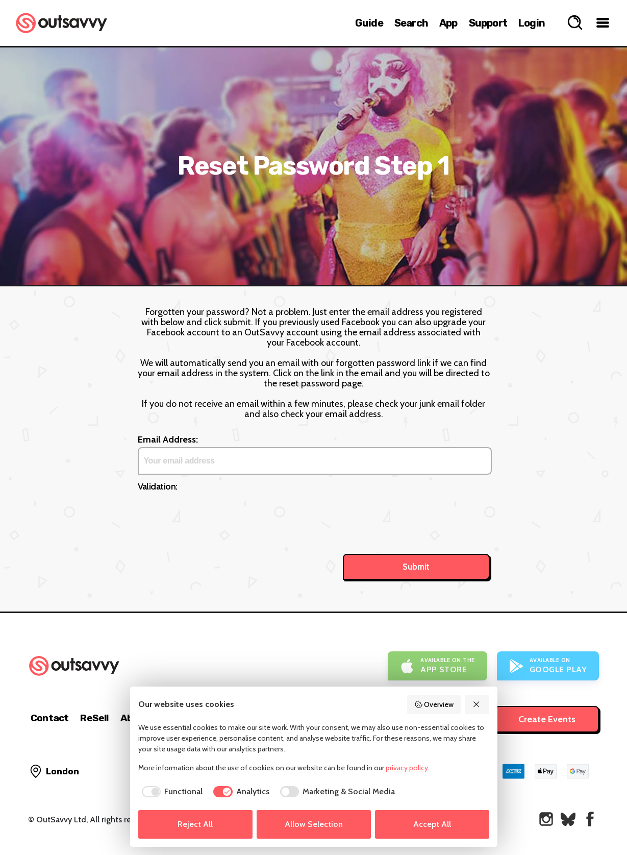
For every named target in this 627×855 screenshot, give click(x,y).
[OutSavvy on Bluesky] (568, 819)
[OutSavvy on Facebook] (590, 819)
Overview (434, 704)
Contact (49, 718)
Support (488, 23)
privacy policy (407, 767)
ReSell (94, 718)
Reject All (195, 824)
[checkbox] (170, 792)
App (448, 23)
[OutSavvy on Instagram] (546, 819)
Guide (369, 23)
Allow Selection (314, 824)
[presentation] (215, 514)
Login (531, 23)
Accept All (432, 824)
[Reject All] (477, 704)
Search (411, 23)
